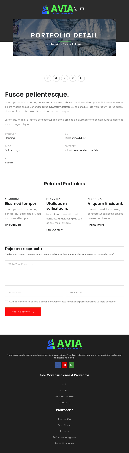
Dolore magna (13, 150)
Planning (10, 138)
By (6, 158)
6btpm (9, 162)
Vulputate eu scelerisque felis (81, 150)
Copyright (70, 146)
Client (8, 146)
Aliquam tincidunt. (105, 203)
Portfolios (55, 44)
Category (10, 133)
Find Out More (13, 225)
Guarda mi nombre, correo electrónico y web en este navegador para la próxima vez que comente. (62, 301)
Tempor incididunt (75, 138)
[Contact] (75, 9)
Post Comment (21, 311)
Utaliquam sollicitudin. (57, 206)
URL (66, 133)
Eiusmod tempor (20, 203)
